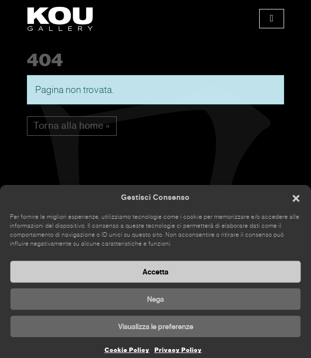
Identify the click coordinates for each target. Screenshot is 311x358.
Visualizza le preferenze (155, 331)
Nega (155, 303)
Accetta (155, 276)
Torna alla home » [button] (71, 125)
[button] (296, 202)
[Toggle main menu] (271, 18)
